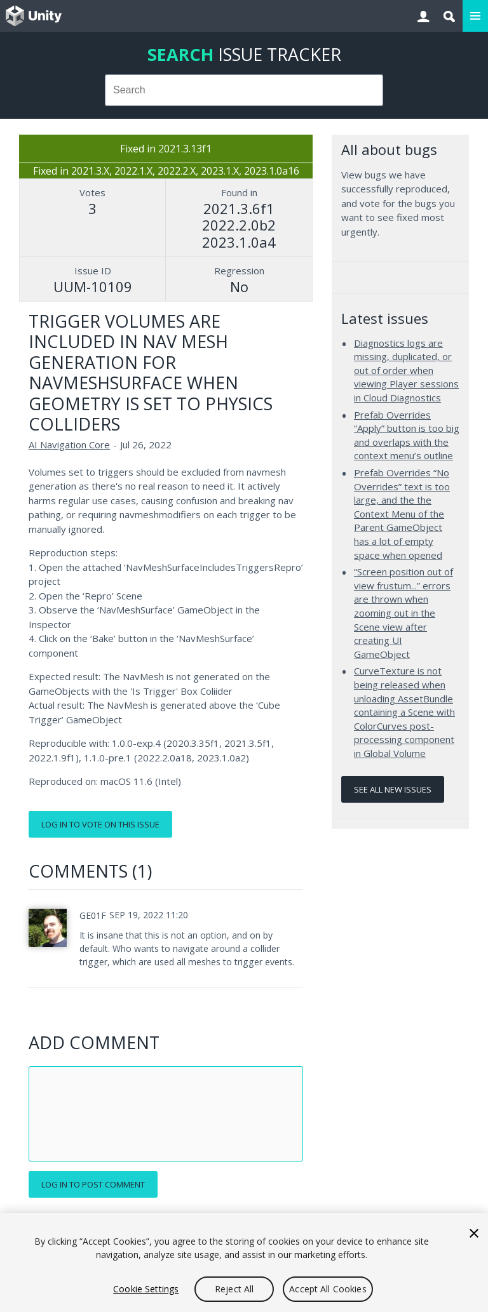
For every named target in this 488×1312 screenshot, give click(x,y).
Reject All (234, 1289)
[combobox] (244, 90)
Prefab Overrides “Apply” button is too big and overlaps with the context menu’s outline (406, 435)
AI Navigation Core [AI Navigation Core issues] (69, 444)
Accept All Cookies (328, 1289)
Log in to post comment (93, 1184)
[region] (244, 1262)
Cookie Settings (146, 1289)
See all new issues (392, 789)
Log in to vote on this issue (100, 824)
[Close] (474, 1233)
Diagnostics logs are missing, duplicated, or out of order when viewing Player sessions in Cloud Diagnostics (406, 370)
